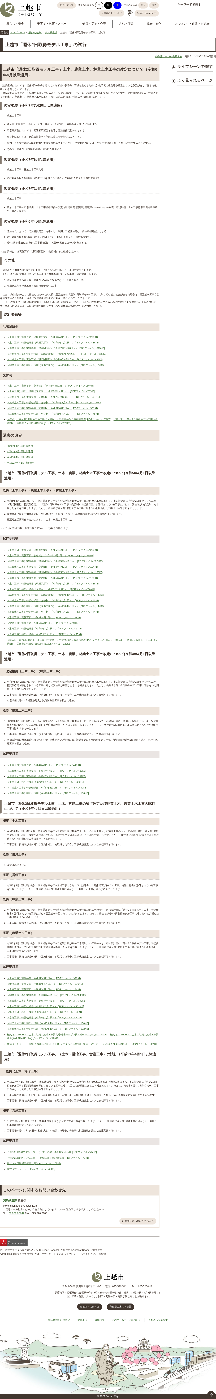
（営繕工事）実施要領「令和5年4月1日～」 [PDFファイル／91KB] (43, 623)
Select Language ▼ (146, 13)
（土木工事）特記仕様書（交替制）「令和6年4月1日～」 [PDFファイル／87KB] (51, 391)
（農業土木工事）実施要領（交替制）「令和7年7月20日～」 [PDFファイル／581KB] (53, 397)
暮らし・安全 (15, 23)
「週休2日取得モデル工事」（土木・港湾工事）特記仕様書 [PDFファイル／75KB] (52, 1152)
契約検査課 (51, 32)
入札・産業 (126, 23)
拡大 (143, 5)
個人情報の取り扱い (59, 1319)
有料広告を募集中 (158, 1319)
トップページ (17, 32)
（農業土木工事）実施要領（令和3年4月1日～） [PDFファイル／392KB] (46, 1000)
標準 (154, 5)
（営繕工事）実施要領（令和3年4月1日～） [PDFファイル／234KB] (44, 989)
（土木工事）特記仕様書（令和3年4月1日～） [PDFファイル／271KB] (45, 1006)
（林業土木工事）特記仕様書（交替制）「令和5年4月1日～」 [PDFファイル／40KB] (53, 600)
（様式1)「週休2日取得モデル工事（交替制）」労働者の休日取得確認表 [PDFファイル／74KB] (59, 419)
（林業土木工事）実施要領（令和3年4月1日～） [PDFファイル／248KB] (46, 995)
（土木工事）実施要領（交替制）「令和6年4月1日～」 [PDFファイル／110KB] (50, 385)
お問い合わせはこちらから (139, 1221)
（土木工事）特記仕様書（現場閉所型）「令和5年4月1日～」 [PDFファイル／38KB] (53, 583)
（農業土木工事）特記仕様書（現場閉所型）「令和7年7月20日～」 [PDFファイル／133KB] (57, 353)
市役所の (120, 1306)
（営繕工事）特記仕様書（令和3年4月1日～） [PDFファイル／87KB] (45, 1017)
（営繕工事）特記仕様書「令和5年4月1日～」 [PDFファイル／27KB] (45, 634)
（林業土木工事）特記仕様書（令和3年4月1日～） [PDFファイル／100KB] (48, 1023)
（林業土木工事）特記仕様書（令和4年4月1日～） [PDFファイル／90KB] (47, 787)
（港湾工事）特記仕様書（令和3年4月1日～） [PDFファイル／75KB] (45, 1012)
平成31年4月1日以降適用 (20, 462)
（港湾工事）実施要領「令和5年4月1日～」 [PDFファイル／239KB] (44, 617)
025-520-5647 (16, 1213)
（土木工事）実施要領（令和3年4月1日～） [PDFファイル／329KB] (44, 978)
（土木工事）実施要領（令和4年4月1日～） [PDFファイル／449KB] (44, 765)
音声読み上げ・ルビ (111, 13)
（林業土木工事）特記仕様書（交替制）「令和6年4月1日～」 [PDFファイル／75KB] (53, 413)
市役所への (89, 1306)
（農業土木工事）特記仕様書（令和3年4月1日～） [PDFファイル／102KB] (48, 1028)
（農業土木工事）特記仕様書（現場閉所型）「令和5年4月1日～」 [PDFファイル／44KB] (55, 606)
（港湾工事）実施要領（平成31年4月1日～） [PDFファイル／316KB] (45, 983)
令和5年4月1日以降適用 (20, 446)
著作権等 (99, 1319)
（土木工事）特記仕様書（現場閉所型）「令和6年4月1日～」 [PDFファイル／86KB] (53, 342)
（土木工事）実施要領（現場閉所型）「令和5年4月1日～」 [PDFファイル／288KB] (52, 550)
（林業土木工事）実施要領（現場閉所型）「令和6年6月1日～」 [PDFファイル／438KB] (55, 359)
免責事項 (82, 1319)
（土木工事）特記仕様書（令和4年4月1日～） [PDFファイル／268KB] (45, 782)
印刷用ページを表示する (168, 56)
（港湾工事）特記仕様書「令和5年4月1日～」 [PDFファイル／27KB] (45, 628)
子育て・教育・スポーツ (53, 23)
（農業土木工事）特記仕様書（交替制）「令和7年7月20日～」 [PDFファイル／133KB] (54, 402)
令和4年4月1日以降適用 (20, 451)
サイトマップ (66, 5)
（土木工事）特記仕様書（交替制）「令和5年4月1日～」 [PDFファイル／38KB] (51, 589)
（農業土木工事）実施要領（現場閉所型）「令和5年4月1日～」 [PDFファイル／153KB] (55, 572)
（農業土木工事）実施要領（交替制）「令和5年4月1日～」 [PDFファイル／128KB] (52, 578)
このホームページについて (126, 1319)
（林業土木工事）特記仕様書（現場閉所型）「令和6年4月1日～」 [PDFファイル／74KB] (55, 365)
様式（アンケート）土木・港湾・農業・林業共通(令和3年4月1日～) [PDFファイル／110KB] (57, 1034)
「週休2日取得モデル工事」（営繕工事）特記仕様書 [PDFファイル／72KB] (48, 1157)
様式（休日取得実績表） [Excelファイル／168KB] (34, 1163)
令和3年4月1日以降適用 (20, 457)
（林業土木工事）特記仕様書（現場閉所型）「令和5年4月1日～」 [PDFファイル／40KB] (55, 594)
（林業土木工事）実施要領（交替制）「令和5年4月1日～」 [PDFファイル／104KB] (52, 566)
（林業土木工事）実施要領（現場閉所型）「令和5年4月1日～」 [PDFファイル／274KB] (55, 561)
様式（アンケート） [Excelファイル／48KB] (31, 1169)
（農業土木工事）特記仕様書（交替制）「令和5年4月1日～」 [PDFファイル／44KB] (53, 611)
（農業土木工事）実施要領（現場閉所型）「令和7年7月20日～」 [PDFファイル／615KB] (56, 348)
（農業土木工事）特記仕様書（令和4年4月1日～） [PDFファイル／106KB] (48, 793)
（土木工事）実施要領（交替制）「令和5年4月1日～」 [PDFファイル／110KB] (50, 555)
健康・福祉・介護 (94, 23)
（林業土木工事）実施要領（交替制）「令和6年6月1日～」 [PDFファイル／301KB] (52, 408)
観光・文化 (154, 23)
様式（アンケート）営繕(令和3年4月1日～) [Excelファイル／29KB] (120, 1044)
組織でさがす (35, 32)
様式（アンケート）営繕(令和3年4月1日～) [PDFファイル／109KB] (44, 1044)
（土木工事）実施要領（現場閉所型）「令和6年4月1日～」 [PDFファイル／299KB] (52, 337)
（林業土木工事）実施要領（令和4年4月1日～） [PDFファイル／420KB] (46, 770)
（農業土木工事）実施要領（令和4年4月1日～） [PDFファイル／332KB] (46, 776)
